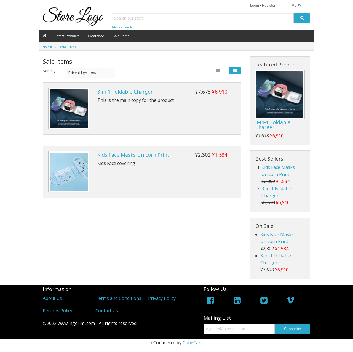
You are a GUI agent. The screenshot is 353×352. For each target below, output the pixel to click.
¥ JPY (296, 5)
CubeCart (192, 343)
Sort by (49, 70)
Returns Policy (57, 311)
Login (254, 5)
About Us (52, 298)
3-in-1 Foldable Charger (125, 91)
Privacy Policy (162, 298)
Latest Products (67, 36)
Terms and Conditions (118, 298)
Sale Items (121, 36)
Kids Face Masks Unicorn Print (133, 154)
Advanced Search (122, 27)
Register (268, 5)
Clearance (96, 36)
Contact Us (106, 311)
